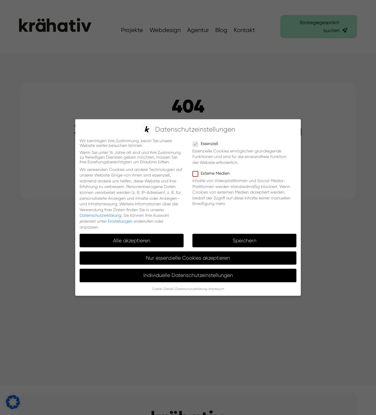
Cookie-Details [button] (163, 288)
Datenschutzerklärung (100, 215)
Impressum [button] (216, 288)
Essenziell (207, 143)
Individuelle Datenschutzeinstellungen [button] (188, 275)
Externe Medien (213, 172)
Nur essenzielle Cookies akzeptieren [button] (188, 257)
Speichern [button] (244, 240)
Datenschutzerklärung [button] (191, 288)
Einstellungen (120, 220)
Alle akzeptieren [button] (131, 240)
